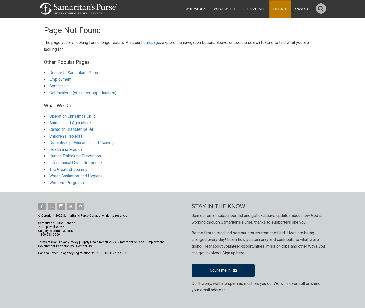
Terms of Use (47, 242)
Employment (60, 79)
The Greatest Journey (68, 169)
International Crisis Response (75, 162)
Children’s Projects (65, 136)
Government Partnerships (56, 246)
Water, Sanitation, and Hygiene (76, 176)
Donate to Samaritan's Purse (74, 72)
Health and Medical (66, 149)
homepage (150, 42)
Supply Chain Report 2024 (98, 242)
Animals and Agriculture (70, 122)
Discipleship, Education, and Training (81, 142)
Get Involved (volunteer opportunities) (82, 92)
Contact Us (59, 86)
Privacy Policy (68, 242)
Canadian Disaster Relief (71, 129)
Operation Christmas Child (72, 116)
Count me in (223, 270)
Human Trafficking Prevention (75, 156)
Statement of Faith (131, 242)
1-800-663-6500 (49, 234)
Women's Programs (66, 182)
